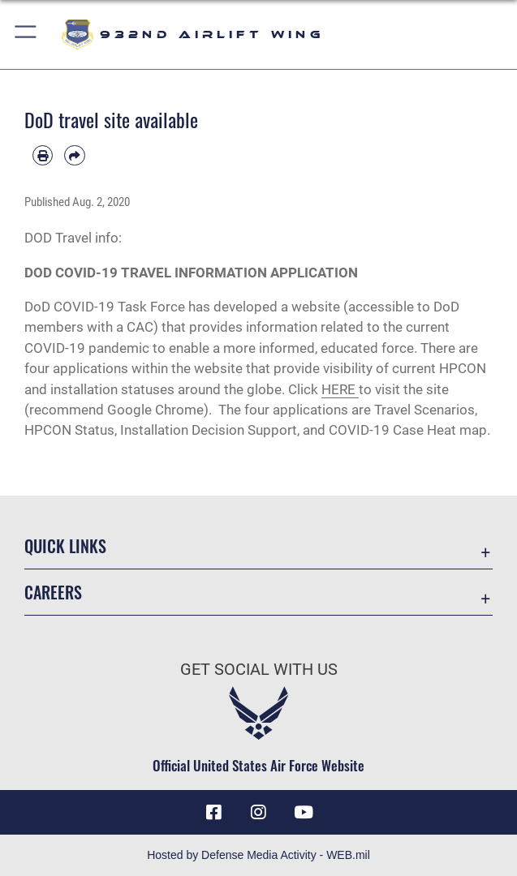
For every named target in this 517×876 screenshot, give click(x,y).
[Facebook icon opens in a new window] (213, 812)
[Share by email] (74, 155)
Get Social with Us (259, 669)
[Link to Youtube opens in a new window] (303, 812)
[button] (26, 34)
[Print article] (42, 155)
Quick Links (65, 546)
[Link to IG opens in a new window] (259, 812)
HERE (338, 389)
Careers (53, 592)
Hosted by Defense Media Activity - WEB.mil (258, 854)
